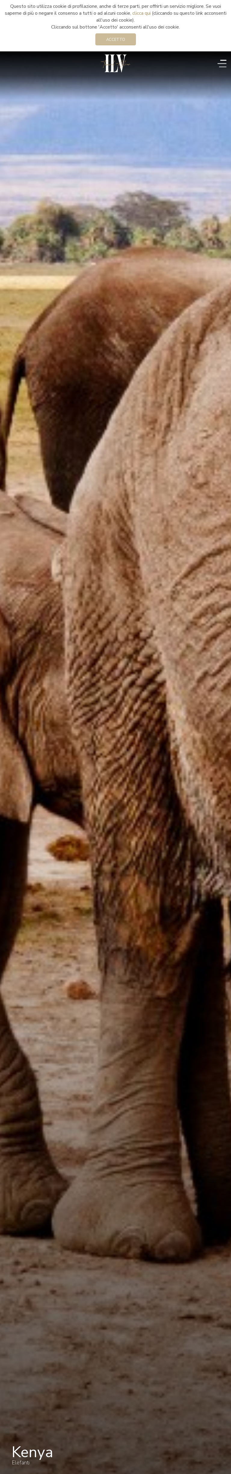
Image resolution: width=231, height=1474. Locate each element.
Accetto (115, 39)
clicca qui (141, 13)
